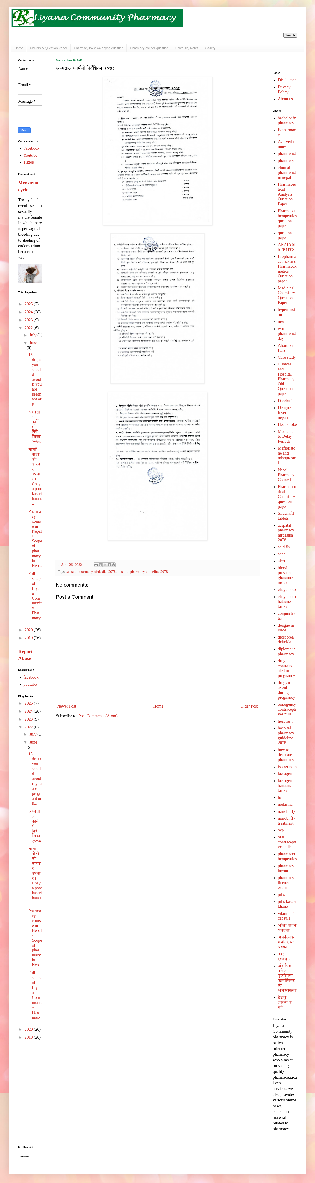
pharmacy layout (286, 868)
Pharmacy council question (149, 48)
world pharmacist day (287, 333)
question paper (285, 235)
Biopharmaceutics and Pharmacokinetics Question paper (287, 268)
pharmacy (286, 160)
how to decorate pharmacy (286, 755)
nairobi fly (286, 811)
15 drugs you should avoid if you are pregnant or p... (35, 379)
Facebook (31, 148)
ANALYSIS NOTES (287, 247)
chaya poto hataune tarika (287, 601)
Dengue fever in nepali (284, 412)
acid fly (284, 547)
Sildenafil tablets (286, 516)
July (33, 335)
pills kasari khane (287, 904)
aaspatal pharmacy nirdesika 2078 (91, 572)
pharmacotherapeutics (287, 856)
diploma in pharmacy (287, 651)
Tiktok (29, 162)
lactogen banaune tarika (285, 785)
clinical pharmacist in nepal (287, 172)
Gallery (210, 48)
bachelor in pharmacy (287, 120)
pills (281, 894)
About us (285, 99)
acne (282, 554)
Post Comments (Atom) (98, 716)
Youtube (30, 155)
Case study (287, 357)
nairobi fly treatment (286, 820)
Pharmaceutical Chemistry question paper (287, 496)
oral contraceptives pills (287, 842)
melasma (285, 804)
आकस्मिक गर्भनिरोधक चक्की (287, 942)
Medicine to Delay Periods (286, 436)
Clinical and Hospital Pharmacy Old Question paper (286, 379)
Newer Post (66, 706)
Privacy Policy (284, 89)
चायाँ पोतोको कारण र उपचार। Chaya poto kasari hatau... (35, 476)
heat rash (285, 721)
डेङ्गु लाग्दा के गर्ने (285, 1002)
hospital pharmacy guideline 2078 (143, 572)
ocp (281, 830)
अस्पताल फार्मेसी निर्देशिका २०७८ (35, 427)
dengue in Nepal (286, 628)
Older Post (249, 706)
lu (279, 797)
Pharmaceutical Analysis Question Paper (287, 194)
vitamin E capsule (286, 916)
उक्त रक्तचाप (284, 956)
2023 (29, 320)
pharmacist (287, 153)
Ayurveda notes (286, 144)
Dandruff (285, 401)
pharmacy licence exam (286, 882)
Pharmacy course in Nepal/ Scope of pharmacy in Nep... (35, 538)
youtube (30, 684)
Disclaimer (287, 80)
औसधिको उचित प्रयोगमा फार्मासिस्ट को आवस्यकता (287, 978)
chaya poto (287, 589)
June (33, 343)
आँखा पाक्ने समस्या (287, 928)
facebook (31, 677)
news (282, 321)
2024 (29, 312)
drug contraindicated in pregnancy (287, 668)
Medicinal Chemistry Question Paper (286, 295)
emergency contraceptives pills (287, 709)
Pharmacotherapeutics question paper (287, 218)
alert (281, 561)
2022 (29, 328)
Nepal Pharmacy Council (286, 475)
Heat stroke (287, 424)
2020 (29, 630)
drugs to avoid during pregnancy (286, 690)
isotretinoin (287, 766)
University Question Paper (48, 48)
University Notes (187, 48)
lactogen (285, 773)
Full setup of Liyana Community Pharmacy (35, 595)
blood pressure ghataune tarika (285, 575)
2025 (29, 304)
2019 (29, 638)
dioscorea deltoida (286, 639)
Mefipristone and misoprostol (287, 455)
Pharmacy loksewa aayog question (98, 48)
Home (19, 48)
